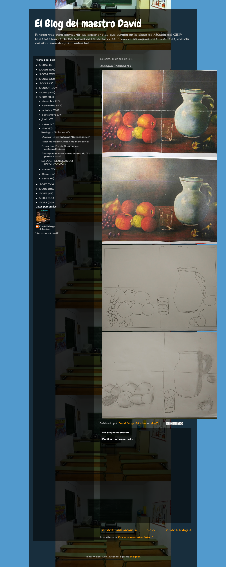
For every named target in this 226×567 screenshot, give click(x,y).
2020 (44, 87)
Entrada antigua (177, 530)
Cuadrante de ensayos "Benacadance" (65, 136)
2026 (44, 64)
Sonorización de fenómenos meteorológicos (60, 147)
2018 (43, 97)
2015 (43, 193)
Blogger (135, 556)
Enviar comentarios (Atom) (135, 537)
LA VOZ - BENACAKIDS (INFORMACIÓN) (57, 162)
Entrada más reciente (118, 530)
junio (45, 119)
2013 (43, 202)
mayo (46, 123)
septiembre (49, 114)
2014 (43, 198)
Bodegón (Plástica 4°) (55, 132)
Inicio (150, 530)
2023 (44, 78)
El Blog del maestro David (88, 23)
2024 (44, 74)
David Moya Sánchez (47, 228)
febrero (47, 174)
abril (45, 128)
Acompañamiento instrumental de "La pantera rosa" (65, 155)
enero (46, 178)
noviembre (49, 105)
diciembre (48, 101)
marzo (46, 169)
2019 (43, 92)
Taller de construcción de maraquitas (65, 141)
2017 (43, 184)
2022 (44, 83)
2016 (43, 188)
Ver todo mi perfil (47, 233)
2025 (44, 69)
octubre (47, 110)
